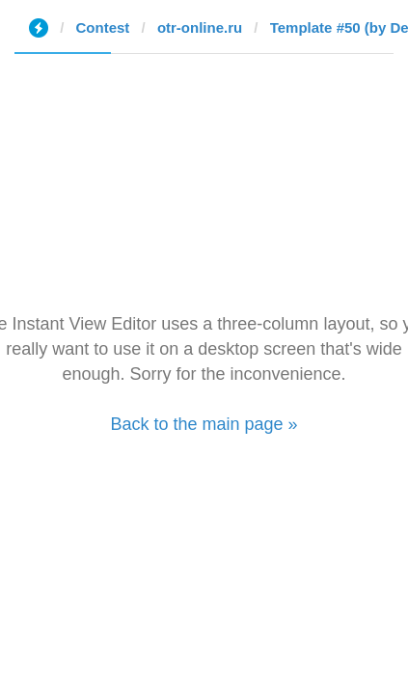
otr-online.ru (199, 27)
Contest (103, 27)
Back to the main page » (203, 424)
